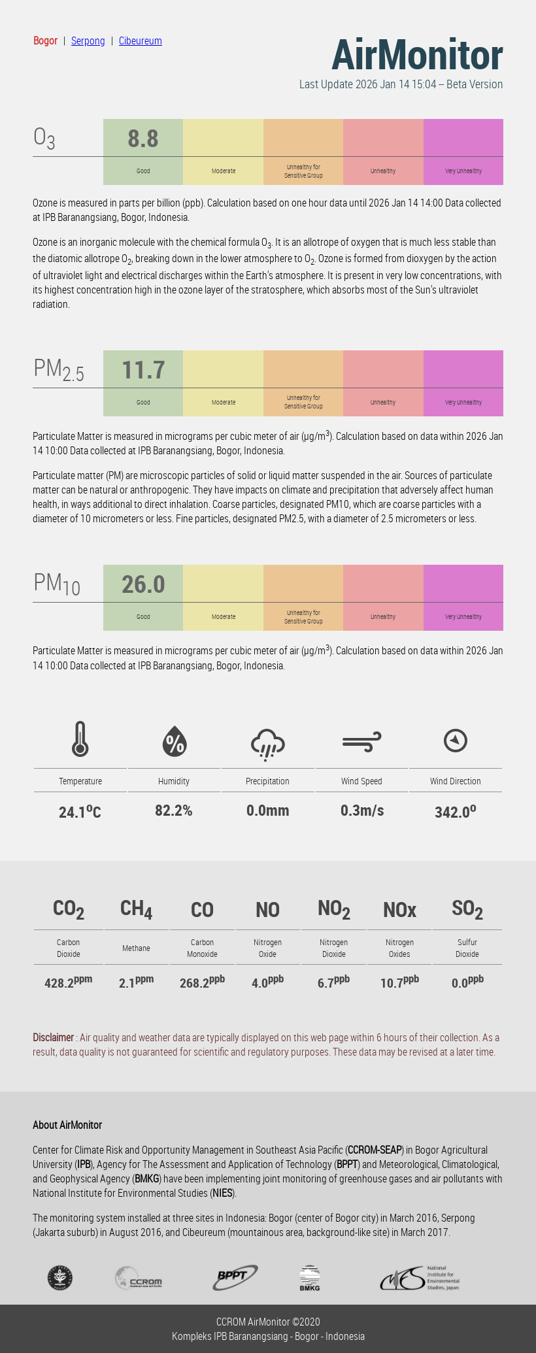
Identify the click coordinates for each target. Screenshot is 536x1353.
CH (136, 907)
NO (268, 909)
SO (467, 907)
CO (68, 907)
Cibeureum (140, 40)
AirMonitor (417, 53)
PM (58, 366)
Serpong (88, 40)
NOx (399, 909)
